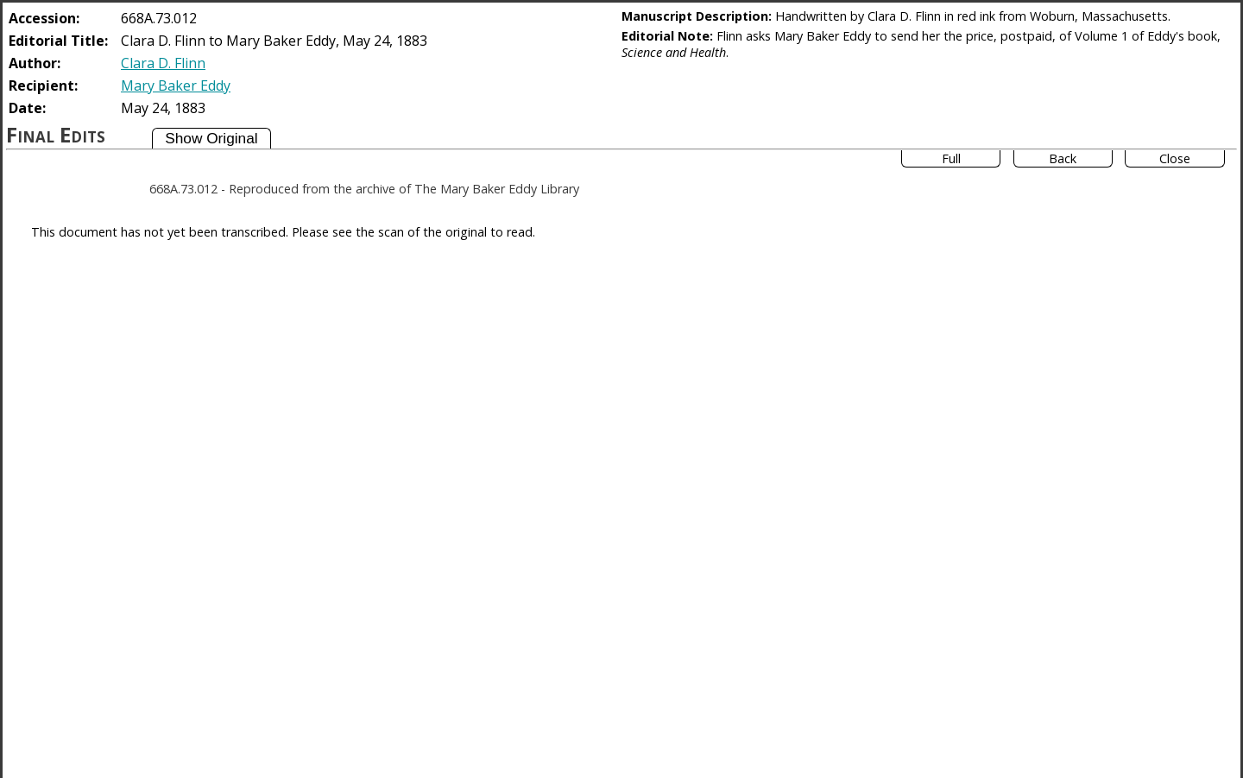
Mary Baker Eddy (175, 85)
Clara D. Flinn (163, 63)
